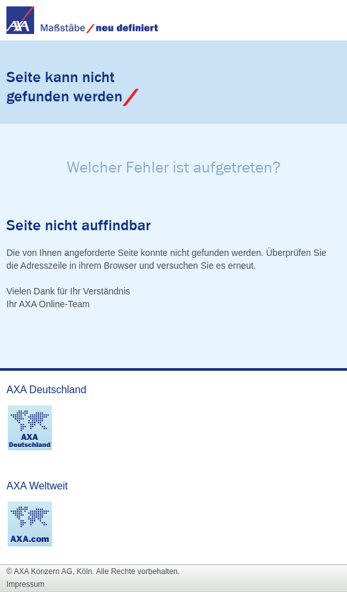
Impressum (25, 584)
